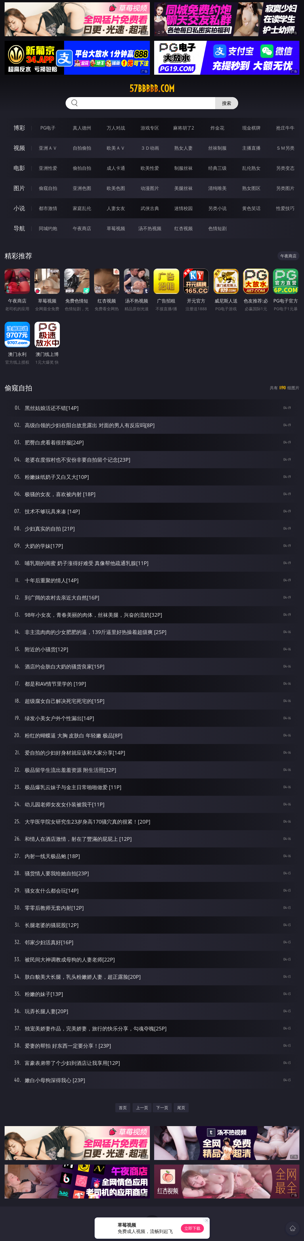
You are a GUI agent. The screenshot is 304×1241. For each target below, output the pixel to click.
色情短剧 (217, 228)
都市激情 (48, 208)
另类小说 (217, 208)
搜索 (226, 103)
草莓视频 (116, 228)
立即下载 (192, 1228)
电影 (19, 168)
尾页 (181, 1107)
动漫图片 (150, 188)
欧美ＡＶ (116, 148)
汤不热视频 (149, 228)
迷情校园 (183, 208)
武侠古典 (150, 208)
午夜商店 (82, 228)
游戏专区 (150, 128)
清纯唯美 (217, 188)
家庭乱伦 (82, 208)
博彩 (19, 128)
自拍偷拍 (82, 148)
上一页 (142, 1107)
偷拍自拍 (82, 168)
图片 (19, 188)
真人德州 (82, 128)
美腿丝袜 (183, 188)
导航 (19, 228)
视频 (19, 148)
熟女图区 (251, 188)
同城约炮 (48, 228)
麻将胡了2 (183, 128)
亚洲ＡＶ (48, 148)
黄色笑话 (251, 208)
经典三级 (217, 168)
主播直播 (251, 148)
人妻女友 (116, 208)
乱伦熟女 (251, 168)
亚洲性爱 (48, 168)
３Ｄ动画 (150, 148)
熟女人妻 (183, 148)
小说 (19, 208)
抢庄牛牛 (285, 128)
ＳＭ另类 (285, 148)
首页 (123, 1107)
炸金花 (217, 128)
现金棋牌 (251, 128)
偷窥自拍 (48, 188)
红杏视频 (183, 228)
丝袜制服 (217, 148)
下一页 (162, 1107)
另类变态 (285, 168)
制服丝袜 (183, 168)
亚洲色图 (82, 188)
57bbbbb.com (152, 88)
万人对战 (116, 128)
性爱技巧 (285, 208)
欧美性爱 (150, 168)
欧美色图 (116, 188)
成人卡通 (116, 168)
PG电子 (48, 128)
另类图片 (285, 188)
